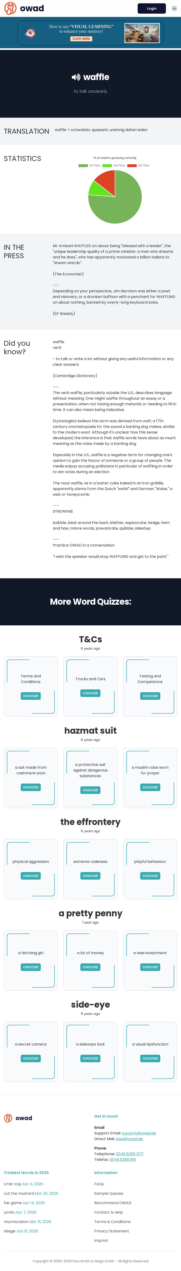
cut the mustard (19, 1193)
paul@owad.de (129, 1139)
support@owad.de (139, 1133)
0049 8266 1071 (130, 1154)
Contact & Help (108, 1212)
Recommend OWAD (113, 1203)
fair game (13, 1203)
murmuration (16, 1221)
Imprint (101, 1240)
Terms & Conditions (112, 1221)
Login (151, 8)
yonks (9, 1212)
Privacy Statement (111, 1231)
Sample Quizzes (108, 1193)
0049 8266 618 (123, 1159)
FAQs (99, 1184)
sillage (9, 1231)
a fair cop (12, 1184)
